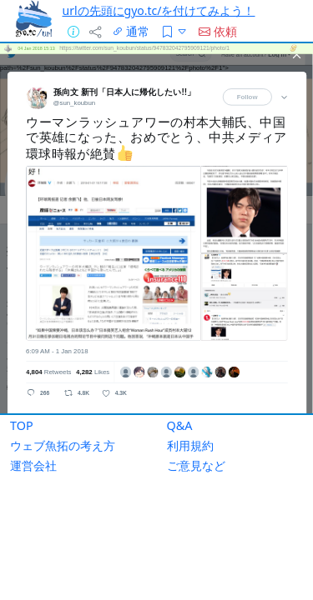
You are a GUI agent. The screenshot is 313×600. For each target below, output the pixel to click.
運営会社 (33, 436)
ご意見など (196, 436)
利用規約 (190, 416)
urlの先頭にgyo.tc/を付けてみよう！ (159, 10)
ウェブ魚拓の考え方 (62, 416)
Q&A (180, 396)
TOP (21, 396)
